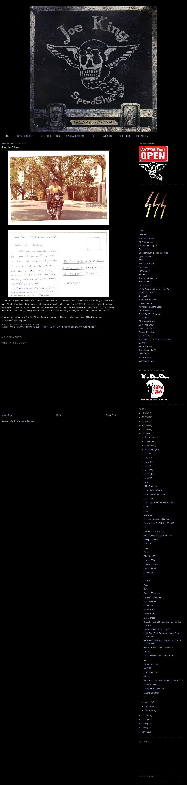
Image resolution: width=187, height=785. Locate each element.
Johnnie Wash (145, 357)
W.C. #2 (147, 668)
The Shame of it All (147, 350)
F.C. (146, 576)
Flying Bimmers (151, 539)
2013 (144, 433)
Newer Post (7, 415)
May (147, 466)
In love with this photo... (154, 531)
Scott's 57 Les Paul (152, 593)
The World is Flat (146, 263)
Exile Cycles (144, 353)
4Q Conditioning (146, 238)
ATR (141, 260)
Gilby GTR (143, 343)
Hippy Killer (144, 285)
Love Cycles (144, 318)
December (150, 437)
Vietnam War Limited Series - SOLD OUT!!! (163, 680)
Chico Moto (144, 267)
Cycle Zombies (145, 256)
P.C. (146, 548)
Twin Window (150, 601)
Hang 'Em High (151, 664)
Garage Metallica (146, 332)
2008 (144, 732)
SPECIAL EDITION (75, 136)
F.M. (146, 511)
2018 (144, 413)
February (149, 706)
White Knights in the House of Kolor (155, 289)
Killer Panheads (151, 486)
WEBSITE (108, 136)
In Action (148, 478)
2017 (144, 417)
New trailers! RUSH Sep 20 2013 (159, 523)
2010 (144, 723)
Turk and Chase (151, 564)
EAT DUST (144, 274)
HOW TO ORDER (25, 136)
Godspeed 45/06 (146, 328)
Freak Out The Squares (149, 314)
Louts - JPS (149, 560)
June (147, 462)
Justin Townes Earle (153, 684)
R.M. (146, 507)
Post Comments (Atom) (25, 421)
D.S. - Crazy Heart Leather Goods (159, 502)
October (148, 445)
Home (59, 415)
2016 (144, 421)
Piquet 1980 (149, 556)
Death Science (145, 310)
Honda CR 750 (145, 346)
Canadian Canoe (151, 693)
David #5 (148, 515)
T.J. (145, 697)
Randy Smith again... (153, 597)
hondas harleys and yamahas (40, 327)
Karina (147, 581)
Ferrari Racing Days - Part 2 (157, 629)
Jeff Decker (144, 296)
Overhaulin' (149, 609)
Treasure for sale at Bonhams (157, 519)
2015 (144, 425)
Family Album (11, 147)
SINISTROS (124, 136)
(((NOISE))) (144, 271)
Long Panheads (151, 672)
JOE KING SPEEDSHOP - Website (155, 339)
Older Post (111, 415)
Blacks (147, 651)
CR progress (149, 474)
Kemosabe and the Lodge (150, 307)
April (147, 470)
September (150, 449)
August (148, 453)
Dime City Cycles (147, 321)
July (147, 458)
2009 (144, 728)
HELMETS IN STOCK (50, 136)
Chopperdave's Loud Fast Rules (153, 253)
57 (145, 660)
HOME (8, 136)
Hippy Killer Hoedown (154, 689)
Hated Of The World (148, 292)
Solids (146, 676)
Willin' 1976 (149, 613)
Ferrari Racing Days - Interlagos (158, 647)
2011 (144, 719)
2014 (144, 429)
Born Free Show (146, 325)
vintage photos (87, 327)
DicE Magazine (146, 242)
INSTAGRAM (142, 136)
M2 (145, 527)
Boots (146, 482)
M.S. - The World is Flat (154, 494)
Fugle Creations (146, 303)
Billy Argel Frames (147, 361)
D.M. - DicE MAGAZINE (155, 490)
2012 (144, 715)
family (13, 327)
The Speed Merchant (148, 278)
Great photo (149, 618)
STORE (93, 136)
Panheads (148, 572)
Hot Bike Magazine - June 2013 (158, 656)
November (150, 441)
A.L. (146, 552)
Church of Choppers (148, 246)
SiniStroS (143, 235)
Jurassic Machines (147, 299)
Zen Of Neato (145, 281)
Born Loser (144, 249)
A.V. (146, 585)
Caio (146, 589)
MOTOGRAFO (145, 335)
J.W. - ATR (149, 498)
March (148, 702)
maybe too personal (67, 327)
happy (20, 327)
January (148, 710)
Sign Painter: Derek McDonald (158, 535)
